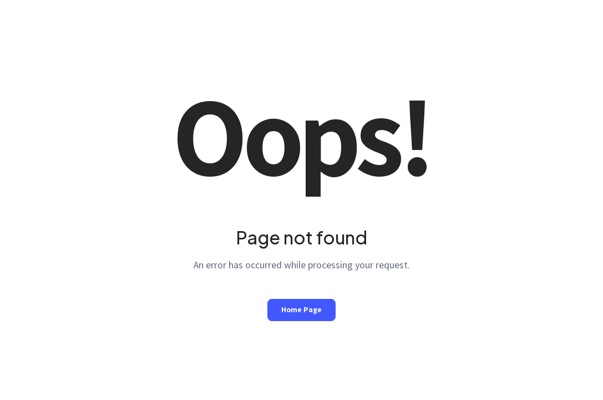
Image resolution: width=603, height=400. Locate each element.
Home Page (301, 309)
